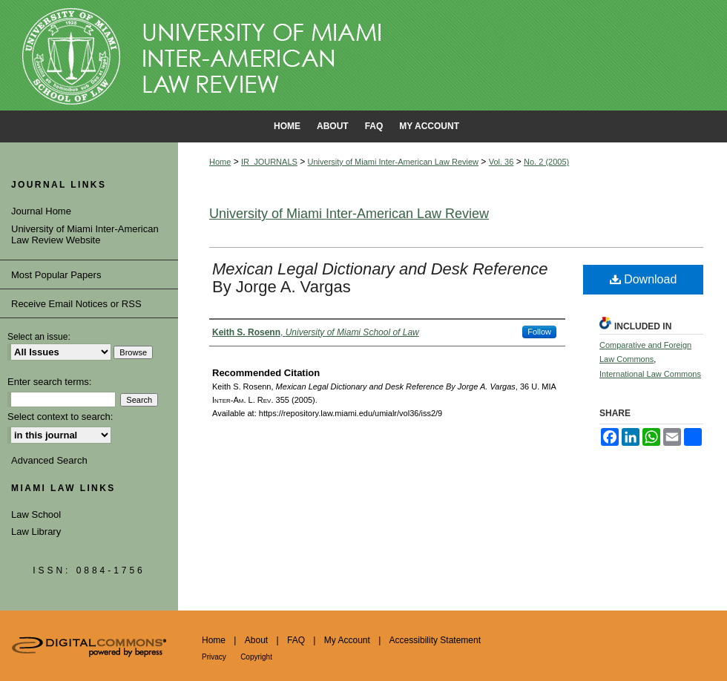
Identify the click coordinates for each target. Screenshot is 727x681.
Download (643, 279)
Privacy (214, 657)
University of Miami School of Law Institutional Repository (363, 55)
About (256, 640)
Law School (36, 514)
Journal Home (41, 211)
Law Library (36, 531)
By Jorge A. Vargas (379, 278)
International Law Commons (650, 373)
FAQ (296, 640)
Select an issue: (38, 337)
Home (220, 161)
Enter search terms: (49, 381)
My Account (347, 640)
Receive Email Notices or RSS (76, 303)
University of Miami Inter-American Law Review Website (85, 234)
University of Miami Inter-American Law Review (393, 161)
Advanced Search (49, 460)
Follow (539, 331)
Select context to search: (60, 416)
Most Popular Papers (56, 274)
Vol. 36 (501, 161)
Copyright (256, 657)
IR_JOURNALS (269, 161)
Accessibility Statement (435, 640)
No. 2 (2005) (546, 161)
